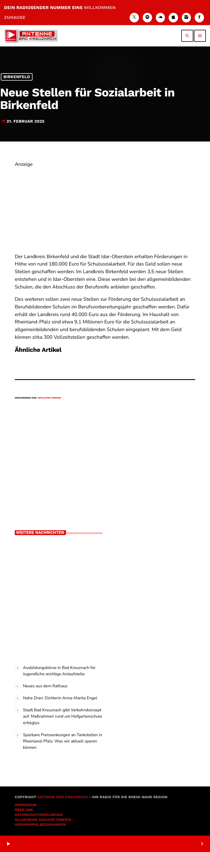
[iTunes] (173, 17)
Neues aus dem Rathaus (45, 686)
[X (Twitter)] (134, 17)
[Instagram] (186, 17)
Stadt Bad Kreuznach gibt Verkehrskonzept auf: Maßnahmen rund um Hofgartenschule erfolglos (62, 716)
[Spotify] (147, 17)
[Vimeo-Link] (31, 35)
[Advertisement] (105, 207)
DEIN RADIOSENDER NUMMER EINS (60, 12)
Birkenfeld (16, 77)
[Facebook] (199, 17)
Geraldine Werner (49, 398)
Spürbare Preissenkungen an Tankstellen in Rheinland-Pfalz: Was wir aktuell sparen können (62, 741)
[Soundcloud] (160, 17)
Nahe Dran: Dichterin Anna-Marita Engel (60, 698)
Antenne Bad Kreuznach (62, 797)
